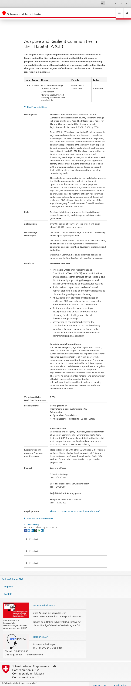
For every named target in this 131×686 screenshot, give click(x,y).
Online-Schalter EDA (12, 575)
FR (114, 3)
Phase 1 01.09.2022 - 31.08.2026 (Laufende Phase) (75, 508)
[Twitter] (29, 527)
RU (127, 3)
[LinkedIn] (32, 527)
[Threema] (36, 527)
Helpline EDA (40, 633)
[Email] (42, 527)
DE (102, 3)
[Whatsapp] (39, 527)
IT (109, 3)
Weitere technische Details (39, 515)
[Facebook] (26, 527)
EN (121, 3)
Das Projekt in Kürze (37, 103)
